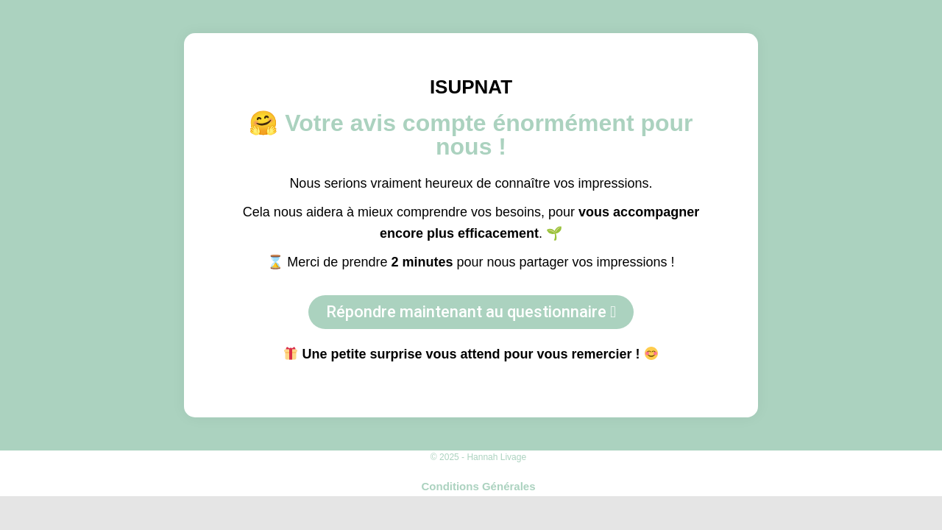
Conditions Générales (478, 486)
